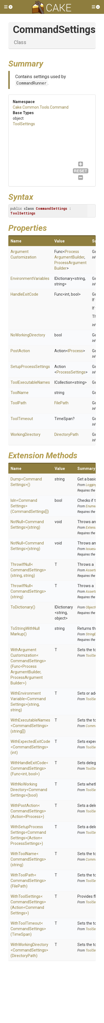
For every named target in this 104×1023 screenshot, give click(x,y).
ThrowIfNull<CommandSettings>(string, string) (28, 570)
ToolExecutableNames (30, 382)
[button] (8, 7)
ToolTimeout (22, 418)
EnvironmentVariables (30, 278)
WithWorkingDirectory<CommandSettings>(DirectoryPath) (29, 950)
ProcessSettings (71, 372)
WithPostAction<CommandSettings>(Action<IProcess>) (28, 811)
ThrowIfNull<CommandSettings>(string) (28, 591)
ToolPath (18, 403)
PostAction (20, 351)
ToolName (20, 392)
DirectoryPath (66, 434)
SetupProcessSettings (30, 366)
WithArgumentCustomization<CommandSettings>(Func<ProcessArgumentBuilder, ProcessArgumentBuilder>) (28, 666)
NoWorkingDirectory (28, 335)
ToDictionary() (23, 607)
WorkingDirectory (25, 434)
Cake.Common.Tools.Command (41, 107)
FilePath (61, 403)
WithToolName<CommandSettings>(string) (28, 859)
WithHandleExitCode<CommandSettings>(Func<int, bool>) (29, 768)
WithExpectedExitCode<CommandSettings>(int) (30, 747)
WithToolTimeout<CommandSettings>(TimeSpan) (28, 929)
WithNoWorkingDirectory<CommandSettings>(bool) (29, 789)
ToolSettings (24, 124)
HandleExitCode (24, 294)
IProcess (75, 351)
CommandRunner (31, 83)
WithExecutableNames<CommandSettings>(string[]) (30, 725)
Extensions (94, 528)
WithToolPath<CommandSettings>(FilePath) (28, 880)
